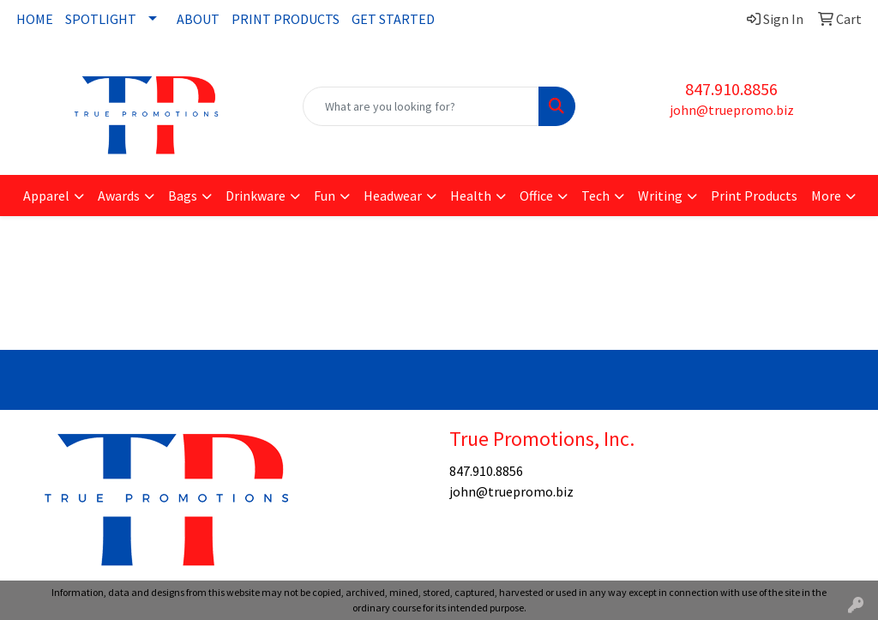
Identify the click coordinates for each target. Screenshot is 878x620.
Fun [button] (324, 195)
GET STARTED (393, 18)
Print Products (754, 195)
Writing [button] (660, 195)
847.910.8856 (731, 88)
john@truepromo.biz (732, 109)
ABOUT (198, 18)
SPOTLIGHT (100, 18)
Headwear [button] (393, 195)
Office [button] (536, 195)
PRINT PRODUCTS (286, 18)
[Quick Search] (420, 106)
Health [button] (470, 195)
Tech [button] (595, 195)
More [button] (826, 195)
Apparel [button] (46, 195)
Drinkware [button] (256, 195)
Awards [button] (119, 195)
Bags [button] (182, 195)
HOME (34, 18)
